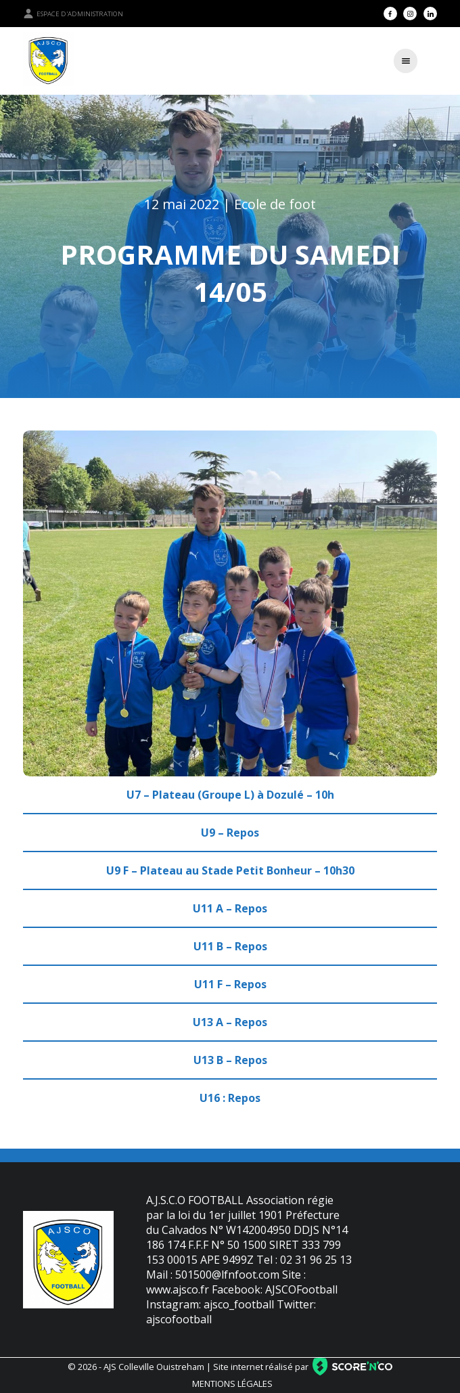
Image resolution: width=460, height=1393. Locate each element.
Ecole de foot (275, 204)
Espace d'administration (73, 13)
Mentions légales (232, 1383)
